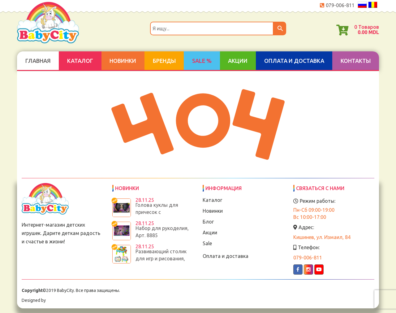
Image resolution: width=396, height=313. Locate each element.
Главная (38, 61)
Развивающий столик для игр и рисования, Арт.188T (161, 258)
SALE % (202, 61)
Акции (238, 61)
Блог (208, 221)
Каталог (80, 61)
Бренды (164, 61)
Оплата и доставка (294, 61)
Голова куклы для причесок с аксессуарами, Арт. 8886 (164, 212)
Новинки (123, 61)
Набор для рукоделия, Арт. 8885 (162, 231)
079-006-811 (340, 5)
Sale (207, 243)
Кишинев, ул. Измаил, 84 (322, 237)
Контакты (356, 61)
